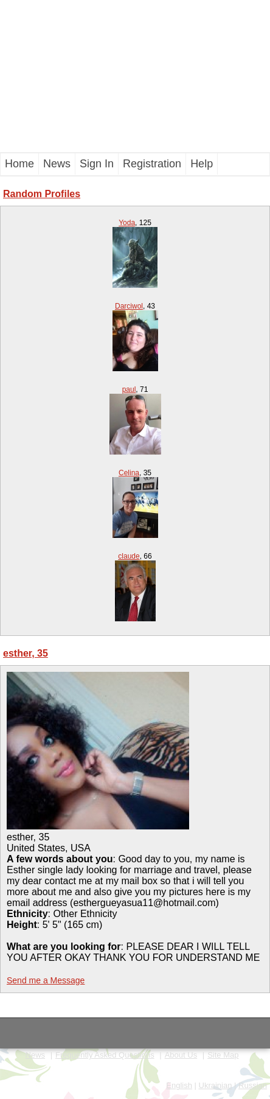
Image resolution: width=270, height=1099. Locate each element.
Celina (129, 473)
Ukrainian (215, 1085)
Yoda (127, 222)
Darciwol (129, 306)
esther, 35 (25, 653)
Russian (252, 1085)
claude (128, 556)
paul (129, 389)
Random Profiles (41, 194)
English (179, 1085)
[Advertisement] (135, 76)
